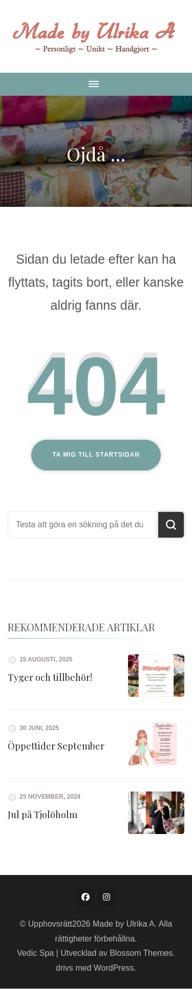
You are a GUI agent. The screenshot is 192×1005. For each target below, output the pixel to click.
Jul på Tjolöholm (42, 814)
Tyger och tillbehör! (50, 677)
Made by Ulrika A (124, 924)
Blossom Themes (141, 953)
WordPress (114, 968)
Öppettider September (56, 746)
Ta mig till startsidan (96, 454)
